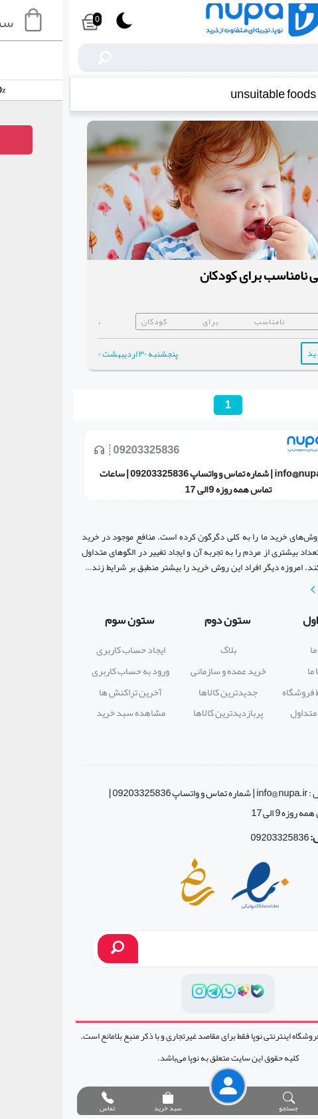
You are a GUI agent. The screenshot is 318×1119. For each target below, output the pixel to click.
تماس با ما (256, 671)
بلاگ (159, 650)
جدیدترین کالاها (159, 692)
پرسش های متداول (256, 713)
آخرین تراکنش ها (61, 692)
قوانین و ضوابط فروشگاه (256, 692)
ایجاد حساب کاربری (61, 650)
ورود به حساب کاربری (61, 671)
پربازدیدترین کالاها (159, 713)
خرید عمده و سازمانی (159, 671)
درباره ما (256, 650)
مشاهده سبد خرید (61, 713)
